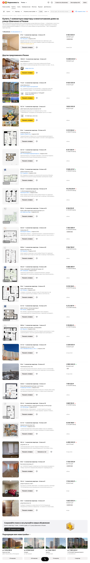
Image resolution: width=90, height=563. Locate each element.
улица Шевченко (24, 37)
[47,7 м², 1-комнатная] (11, 353)
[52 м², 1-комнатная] (11, 138)
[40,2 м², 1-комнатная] (11, 275)
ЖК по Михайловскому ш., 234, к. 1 (28, 348)
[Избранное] (48, 2)
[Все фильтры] (3, 11)
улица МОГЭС (23, 444)
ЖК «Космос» (23, 426)
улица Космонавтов (34, 108)
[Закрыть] (87, 11)
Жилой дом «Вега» (24, 192)
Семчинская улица (32, 308)
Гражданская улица (25, 152)
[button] (51, 2)
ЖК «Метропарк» (24, 407)
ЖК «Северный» (24, 270)
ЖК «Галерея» (23, 290)
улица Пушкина (24, 61)
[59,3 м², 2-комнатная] (11, 216)
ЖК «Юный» (23, 309)
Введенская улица (24, 249)
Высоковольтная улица (26, 464)
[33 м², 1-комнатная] (11, 294)
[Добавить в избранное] (37, 47)
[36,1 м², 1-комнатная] (11, 450)
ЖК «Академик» (24, 173)
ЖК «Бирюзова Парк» (25, 212)
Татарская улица (24, 132)
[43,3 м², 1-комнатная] (11, 236)
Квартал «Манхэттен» (25, 134)
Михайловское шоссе (25, 347)
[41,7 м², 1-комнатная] (11, 314)
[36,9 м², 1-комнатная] (11, 333)
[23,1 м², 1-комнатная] (11, 411)
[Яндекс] (3, 2)
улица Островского (25, 171)
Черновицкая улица (25, 366)
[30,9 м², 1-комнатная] (11, 255)
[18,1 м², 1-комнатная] (11, 489)
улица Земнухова (24, 85)
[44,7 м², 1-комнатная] (11, 158)
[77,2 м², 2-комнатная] (11, 93)
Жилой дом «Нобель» (25, 231)
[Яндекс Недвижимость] (12, 2)
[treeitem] (6, 7)
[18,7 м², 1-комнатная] (11, 117)
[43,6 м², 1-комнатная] (11, 392)
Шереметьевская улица (26, 425)
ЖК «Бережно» (24, 251)
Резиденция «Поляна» (25, 387)
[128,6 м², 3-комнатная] (11, 69)
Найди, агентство (29, 68)
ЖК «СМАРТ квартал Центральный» (29, 86)
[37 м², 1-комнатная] (11, 43)
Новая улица (23, 230)
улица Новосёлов (24, 503)
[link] (85, 2)
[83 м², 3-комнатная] (11, 470)
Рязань (22, 210)
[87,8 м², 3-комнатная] (11, 177)
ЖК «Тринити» (23, 329)
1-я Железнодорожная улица (27, 191)
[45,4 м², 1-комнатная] (11, 197)
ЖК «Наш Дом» (24, 38)
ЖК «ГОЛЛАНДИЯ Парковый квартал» (29, 153)
